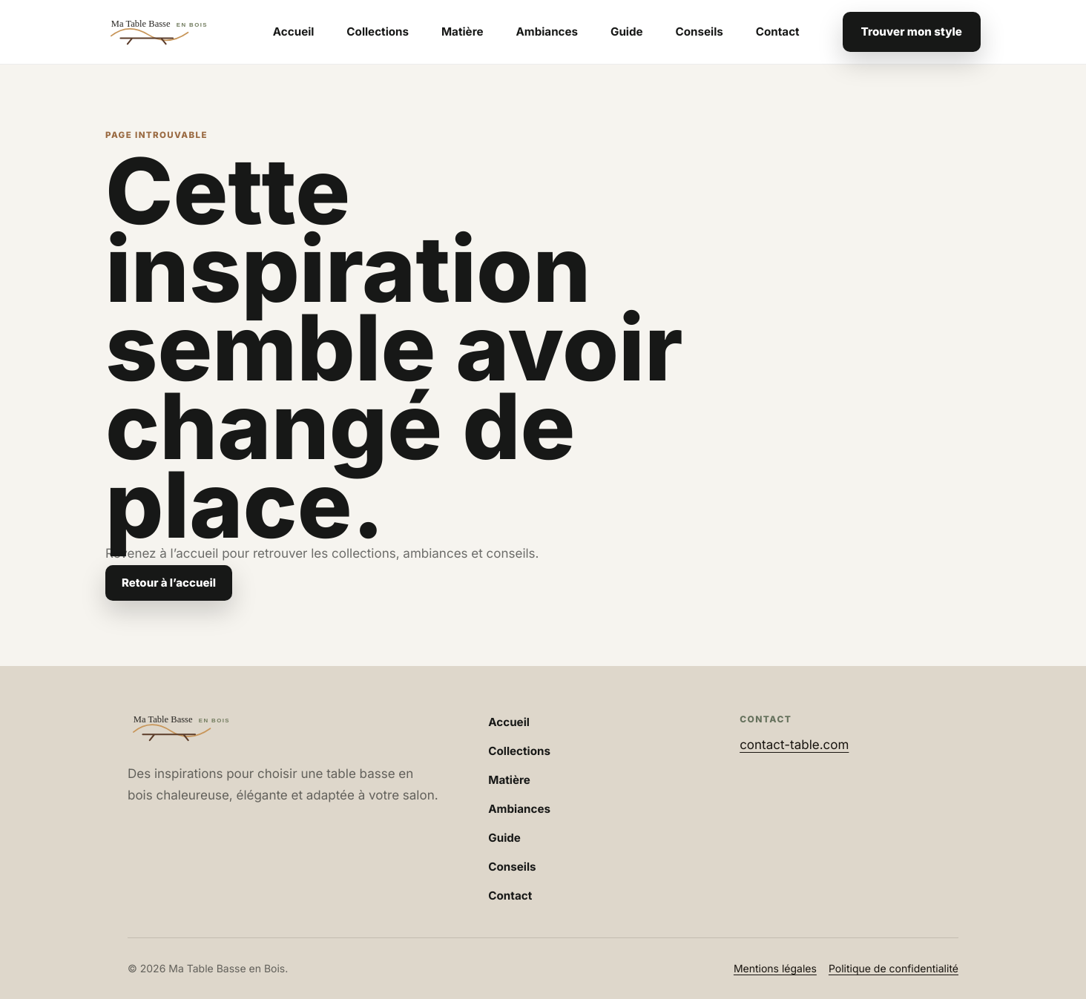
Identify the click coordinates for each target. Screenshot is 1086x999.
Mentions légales (775, 969)
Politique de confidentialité (893, 969)
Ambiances (547, 31)
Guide (627, 31)
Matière (462, 31)
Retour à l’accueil (169, 583)
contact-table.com (794, 745)
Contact (778, 31)
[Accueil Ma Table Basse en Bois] (167, 31)
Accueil (294, 31)
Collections (377, 31)
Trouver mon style (911, 31)
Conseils (699, 31)
